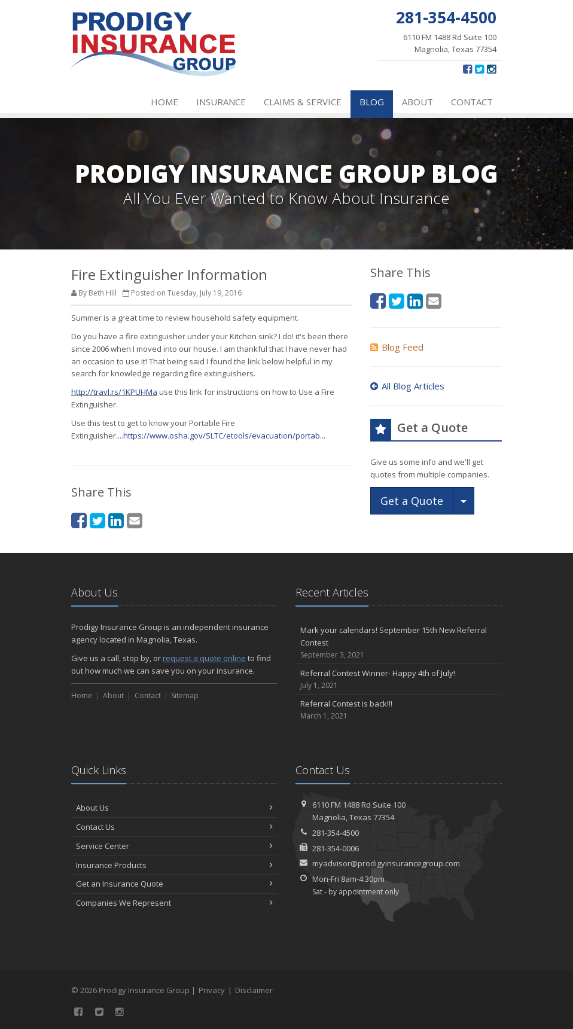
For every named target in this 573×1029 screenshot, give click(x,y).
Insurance (221, 102)
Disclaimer (254, 990)
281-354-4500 (335, 832)
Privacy (212, 990)
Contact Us (174, 826)
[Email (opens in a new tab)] (134, 520)
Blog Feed (396, 347)
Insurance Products (174, 865)
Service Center (174, 846)
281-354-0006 (335, 848)
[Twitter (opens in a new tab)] (479, 69)
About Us (174, 807)
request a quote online (204, 658)
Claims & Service (303, 102)
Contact (472, 102)
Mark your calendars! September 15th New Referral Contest (398, 642)
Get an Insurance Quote (174, 883)
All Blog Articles (407, 386)
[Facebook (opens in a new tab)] (467, 69)
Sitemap (185, 695)
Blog (371, 102)
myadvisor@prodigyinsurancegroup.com (386, 863)
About (417, 102)
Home (164, 102)
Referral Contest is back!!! (398, 709)
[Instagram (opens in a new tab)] (491, 69)
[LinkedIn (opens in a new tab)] (116, 520)
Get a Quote (411, 501)
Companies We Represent (174, 902)
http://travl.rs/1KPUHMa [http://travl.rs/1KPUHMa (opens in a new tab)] (114, 391)
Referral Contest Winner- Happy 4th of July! (398, 679)
